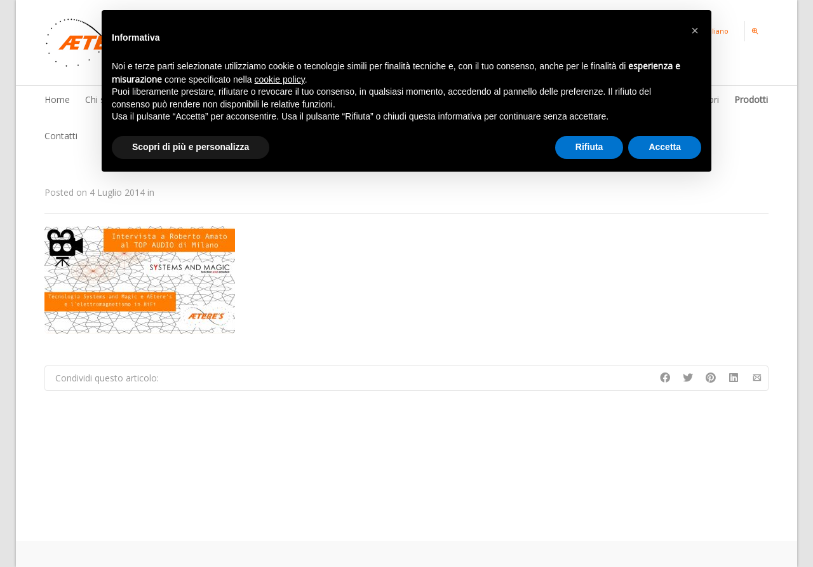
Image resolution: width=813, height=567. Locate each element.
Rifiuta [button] (589, 147)
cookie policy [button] (280, 79)
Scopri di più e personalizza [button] (190, 147)
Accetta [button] (664, 147)
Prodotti (751, 99)
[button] (695, 30)
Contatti (60, 136)
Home (57, 99)
